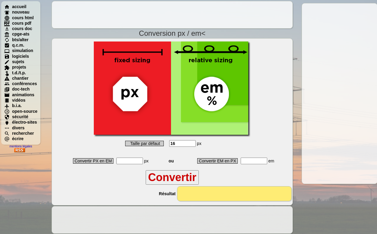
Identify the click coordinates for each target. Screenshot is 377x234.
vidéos (14, 100)
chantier (16, 78)
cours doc (18, 28)
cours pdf (17, 23)
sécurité (16, 116)
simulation (18, 50)
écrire (14, 138)
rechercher (19, 133)
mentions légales (20, 146)
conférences (20, 83)
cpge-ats (17, 34)
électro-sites (20, 122)
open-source (20, 111)
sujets (14, 61)
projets (15, 67)
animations (19, 94)
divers (14, 127)
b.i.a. (13, 105)
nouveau (17, 12)
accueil (15, 6)
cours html (19, 17)
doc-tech (17, 89)
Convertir (172, 177)
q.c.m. (14, 45)
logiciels (16, 56)
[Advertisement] (172, 14)
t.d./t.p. (15, 72)
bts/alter (16, 39)
